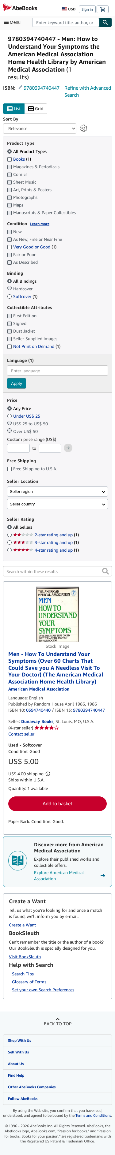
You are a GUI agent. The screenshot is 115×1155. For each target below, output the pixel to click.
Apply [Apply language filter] (16, 383)
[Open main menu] (13, 22)
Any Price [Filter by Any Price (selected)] (19, 408)
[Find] (105, 22)
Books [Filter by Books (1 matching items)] (19, 159)
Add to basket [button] (57, 803)
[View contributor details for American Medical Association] (39, 688)
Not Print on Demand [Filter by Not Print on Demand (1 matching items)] (33, 346)
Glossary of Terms (29, 981)
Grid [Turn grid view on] (35, 109)
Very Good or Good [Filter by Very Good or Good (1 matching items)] (31, 246)
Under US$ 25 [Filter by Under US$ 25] (24, 416)
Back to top (57, 1023)
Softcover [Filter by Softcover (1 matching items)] (22, 296)
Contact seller (21, 733)
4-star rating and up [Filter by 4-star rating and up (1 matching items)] (46, 550)
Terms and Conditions (93, 1115)
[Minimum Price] (18, 448)
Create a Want (22, 924)
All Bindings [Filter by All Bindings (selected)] (22, 281)
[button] (105, 571)
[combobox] (65, 22)
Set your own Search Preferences (43, 989)
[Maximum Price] (50, 448)
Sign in (87, 9)
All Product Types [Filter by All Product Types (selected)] (27, 151)
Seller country (22, 504)
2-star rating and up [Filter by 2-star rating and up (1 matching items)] (46, 534)
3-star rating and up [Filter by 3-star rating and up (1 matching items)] (46, 542)
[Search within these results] (57, 571)
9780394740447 (41, 88)
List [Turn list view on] (14, 109)
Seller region (21, 491)
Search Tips (23, 973)
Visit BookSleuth (25, 956)
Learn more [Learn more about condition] (39, 224)
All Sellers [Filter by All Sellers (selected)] (23, 527)
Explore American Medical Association (70, 875)
